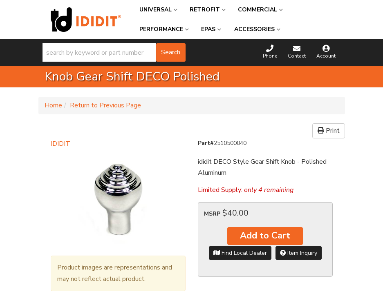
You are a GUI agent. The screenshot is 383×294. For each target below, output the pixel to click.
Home (53, 105)
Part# (206, 143)
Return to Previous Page (105, 105)
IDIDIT (60, 143)
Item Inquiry (298, 253)
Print (329, 130)
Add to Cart (265, 235)
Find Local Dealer (240, 253)
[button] (114, 52)
